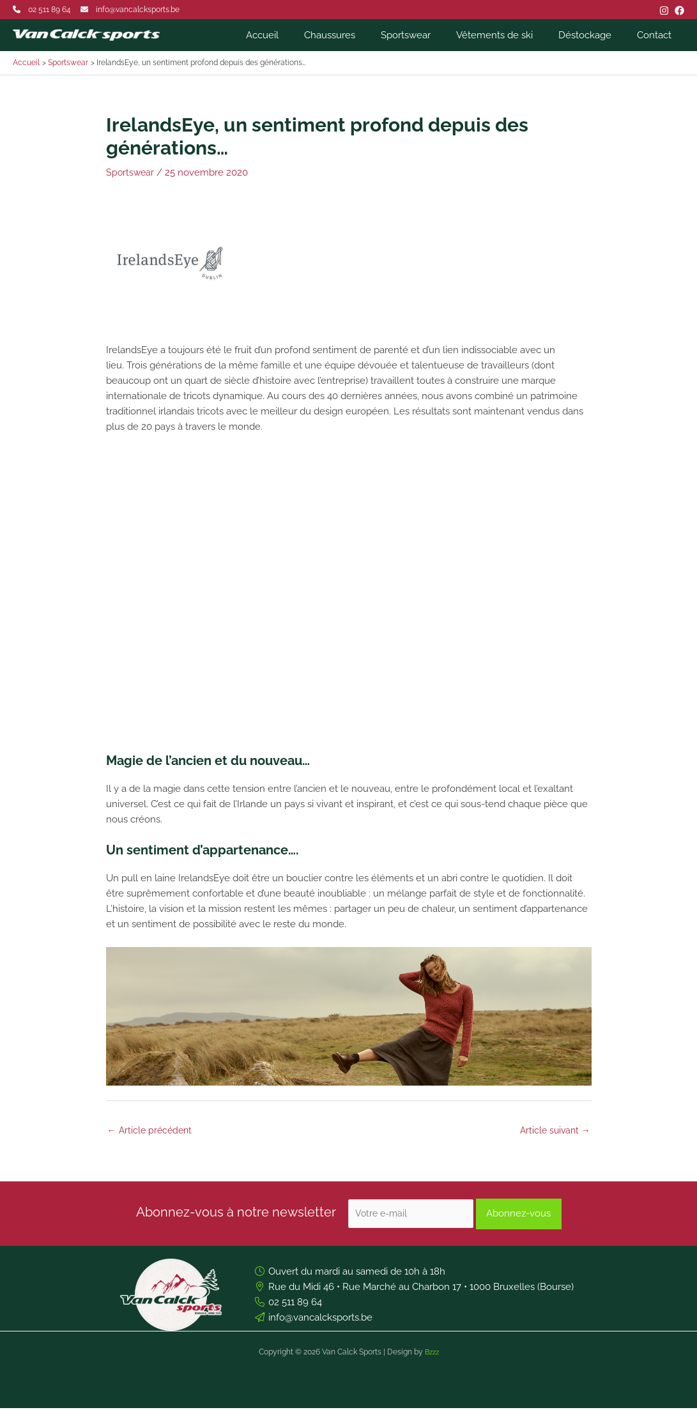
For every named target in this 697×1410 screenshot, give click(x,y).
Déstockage (594, 35)
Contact (657, 35)
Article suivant (553, 1131)
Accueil (297, 35)
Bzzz (432, 1353)
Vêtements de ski (510, 35)
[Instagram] (664, 10)
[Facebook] (679, 10)
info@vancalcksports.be (138, 9)
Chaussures (358, 35)
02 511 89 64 (49, 9)
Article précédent (151, 1131)
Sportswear (428, 35)
